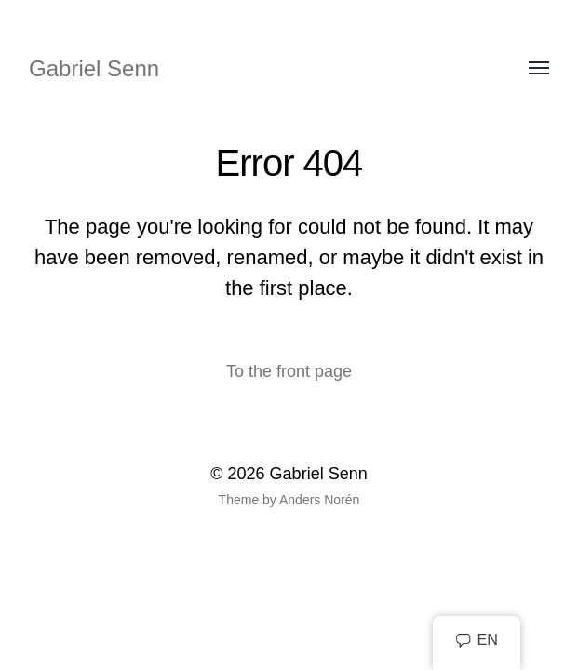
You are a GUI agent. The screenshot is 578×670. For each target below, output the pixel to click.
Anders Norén (319, 499)
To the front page (289, 371)
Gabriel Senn (94, 68)
